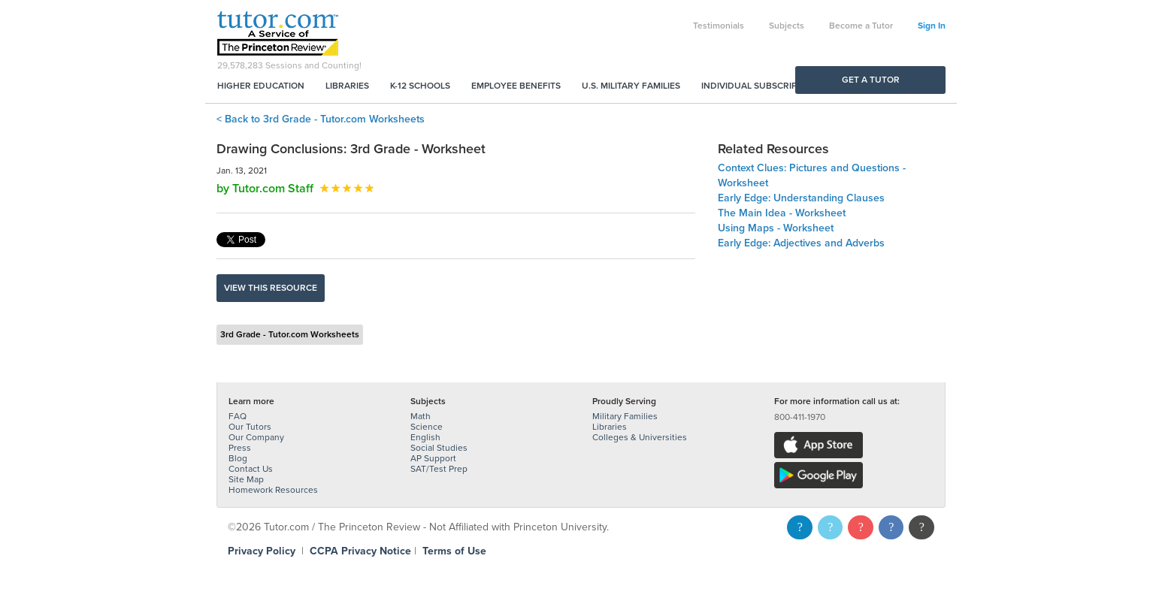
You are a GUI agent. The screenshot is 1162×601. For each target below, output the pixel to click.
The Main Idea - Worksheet (782, 213)
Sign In (932, 25)
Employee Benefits (516, 85)
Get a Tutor (871, 79)
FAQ (237, 416)
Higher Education (260, 85)
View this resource (270, 287)
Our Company (256, 437)
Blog (237, 458)
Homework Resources (273, 490)
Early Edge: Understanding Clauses (801, 198)
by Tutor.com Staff (264, 188)
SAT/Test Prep (439, 469)
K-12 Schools (420, 85)
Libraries (347, 85)
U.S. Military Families (631, 85)
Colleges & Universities (639, 437)
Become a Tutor (861, 25)
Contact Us (250, 469)
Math (420, 416)
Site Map (246, 479)
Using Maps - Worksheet (776, 228)
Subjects (786, 25)
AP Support (433, 458)
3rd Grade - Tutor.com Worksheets (289, 334)
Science (426, 426)
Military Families (625, 416)
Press (239, 447)
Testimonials (718, 25)
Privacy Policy (261, 551)
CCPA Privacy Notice (360, 551)
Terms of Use (454, 551)
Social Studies (439, 447)
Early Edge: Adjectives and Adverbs (801, 243)
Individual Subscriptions (762, 85)
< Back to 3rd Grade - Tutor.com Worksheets (320, 119)
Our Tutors (249, 426)
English (425, 437)
